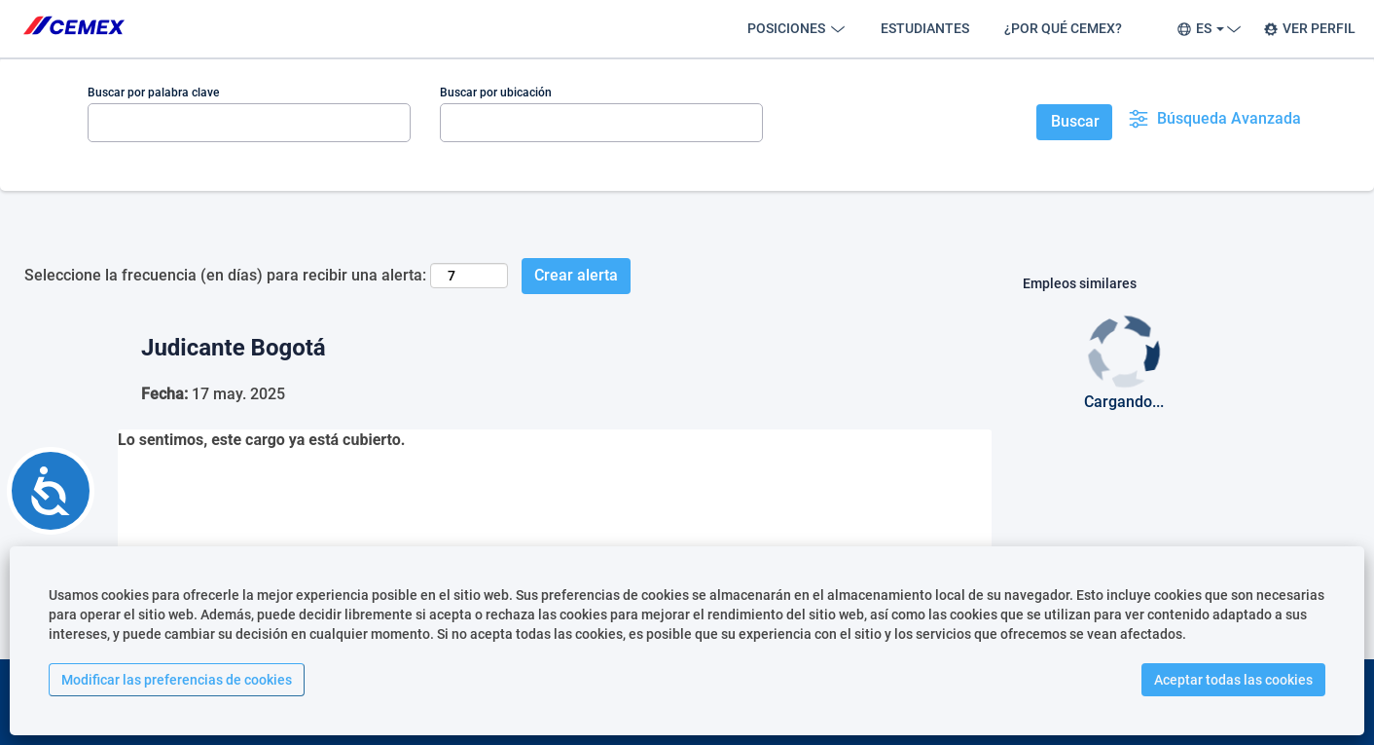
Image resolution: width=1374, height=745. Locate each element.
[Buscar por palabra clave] (249, 122)
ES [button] (1206, 28)
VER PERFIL (1309, 28)
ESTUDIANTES (925, 28)
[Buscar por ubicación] (601, 122)
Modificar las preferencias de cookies (176, 680)
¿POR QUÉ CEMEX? (1063, 28)
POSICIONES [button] (796, 28)
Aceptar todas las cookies (1233, 680)
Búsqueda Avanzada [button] (1214, 119)
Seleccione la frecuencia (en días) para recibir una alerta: (225, 275)
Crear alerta (576, 275)
